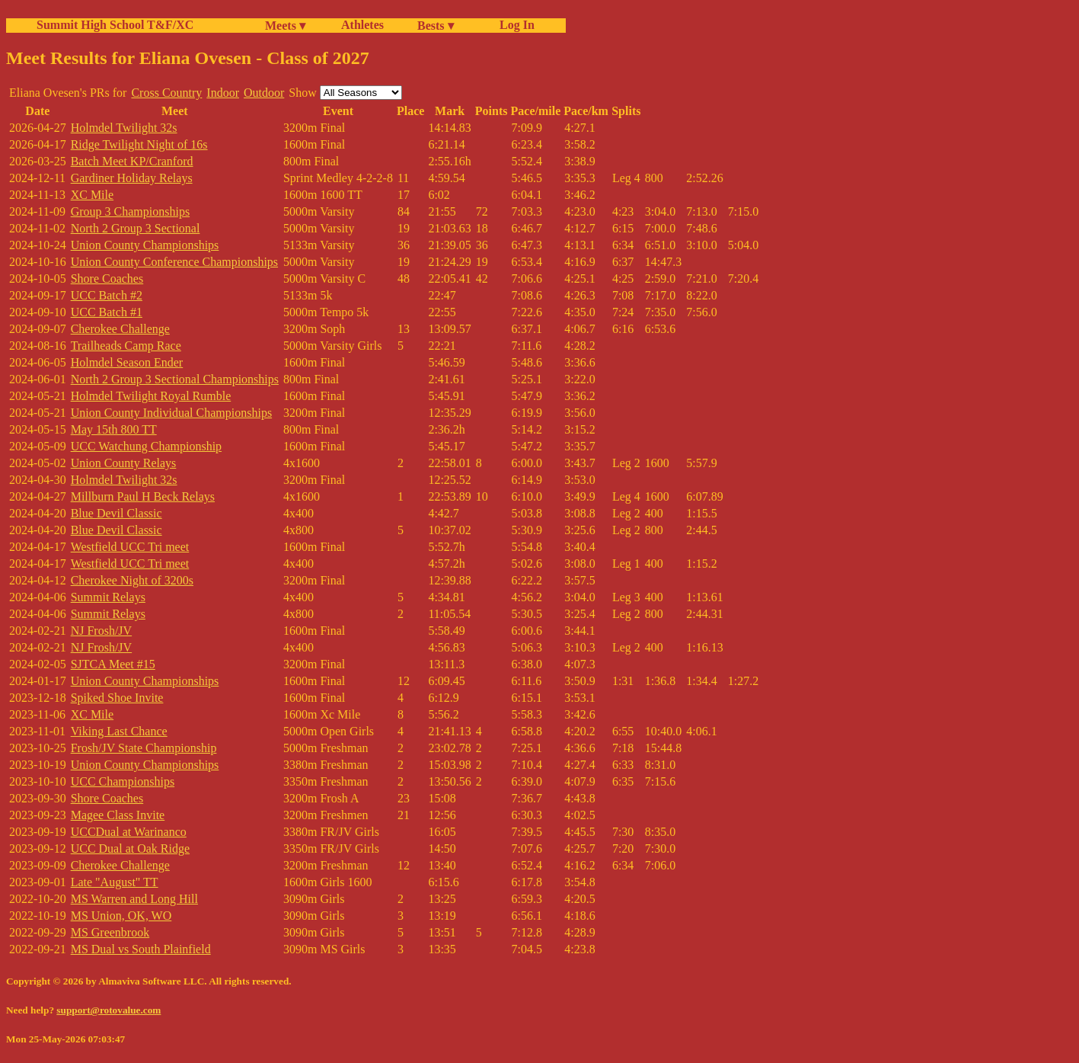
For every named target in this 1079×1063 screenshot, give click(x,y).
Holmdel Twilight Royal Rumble (151, 395)
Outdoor (264, 92)
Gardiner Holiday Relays (132, 177)
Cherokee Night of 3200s (132, 580)
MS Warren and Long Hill (134, 898)
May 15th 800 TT (114, 429)
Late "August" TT (114, 882)
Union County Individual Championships (171, 412)
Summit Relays (108, 597)
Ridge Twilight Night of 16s (139, 144)
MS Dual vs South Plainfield (141, 949)
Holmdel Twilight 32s (124, 127)
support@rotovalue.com (108, 1010)
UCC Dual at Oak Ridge (130, 848)
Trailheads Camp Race (126, 345)
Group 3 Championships (130, 211)
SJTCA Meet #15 (113, 664)
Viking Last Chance (119, 731)
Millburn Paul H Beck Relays (143, 496)
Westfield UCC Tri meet (130, 546)
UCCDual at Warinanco (129, 831)
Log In (514, 24)
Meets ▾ (285, 25)
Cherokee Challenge (120, 328)
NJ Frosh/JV (101, 630)
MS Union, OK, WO (121, 915)
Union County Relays (124, 462)
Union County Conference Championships (174, 261)
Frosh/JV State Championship (144, 747)
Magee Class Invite (118, 814)
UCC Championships (122, 781)
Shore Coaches (107, 278)
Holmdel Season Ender (127, 362)
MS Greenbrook (110, 932)
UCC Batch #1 (106, 312)
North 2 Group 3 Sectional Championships (175, 379)
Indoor (222, 92)
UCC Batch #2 (106, 295)
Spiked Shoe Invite (117, 697)
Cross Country (166, 92)
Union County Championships (145, 245)
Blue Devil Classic (116, 513)
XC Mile (92, 194)
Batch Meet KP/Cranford (132, 161)
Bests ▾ (435, 25)
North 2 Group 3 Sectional (135, 228)
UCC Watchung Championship (146, 446)
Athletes (362, 24)
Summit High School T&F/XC (115, 24)
